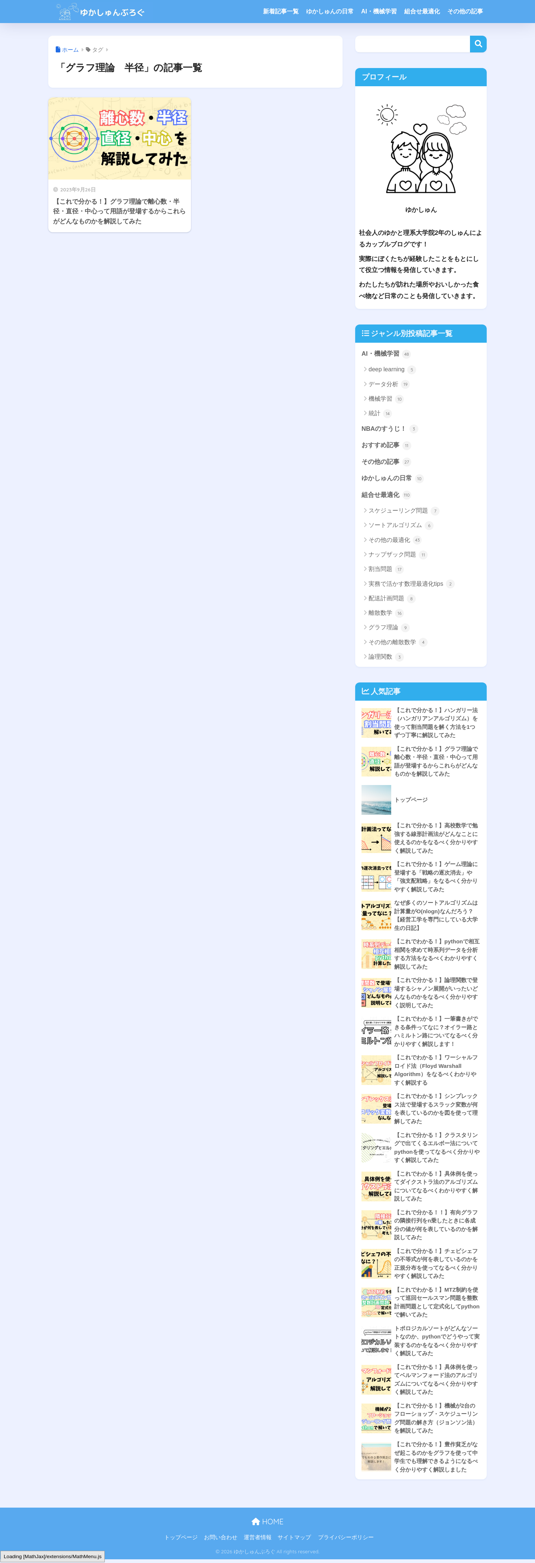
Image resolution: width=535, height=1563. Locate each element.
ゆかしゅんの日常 (330, 11)
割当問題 (386, 569)
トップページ (181, 1541)
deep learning (392, 369)
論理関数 (386, 657)
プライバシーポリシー (346, 1541)
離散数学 (386, 613)
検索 (478, 44)
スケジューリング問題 (404, 511)
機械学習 (386, 399)
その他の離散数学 (398, 642)
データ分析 (389, 384)
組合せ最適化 (422, 11)
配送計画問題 (392, 599)
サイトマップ (294, 1541)
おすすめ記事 (386, 445)
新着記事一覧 (281, 11)
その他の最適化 (395, 540)
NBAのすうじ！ (389, 428)
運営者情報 (258, 1541)
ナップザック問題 (398, 555)
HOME (267, 1525)
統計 (380, 413)
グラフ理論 (389, 628)
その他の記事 (465, 11)
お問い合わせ (220, 1541)
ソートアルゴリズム (401, 525)
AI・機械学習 (379, 11)
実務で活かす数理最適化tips (412, 584)
